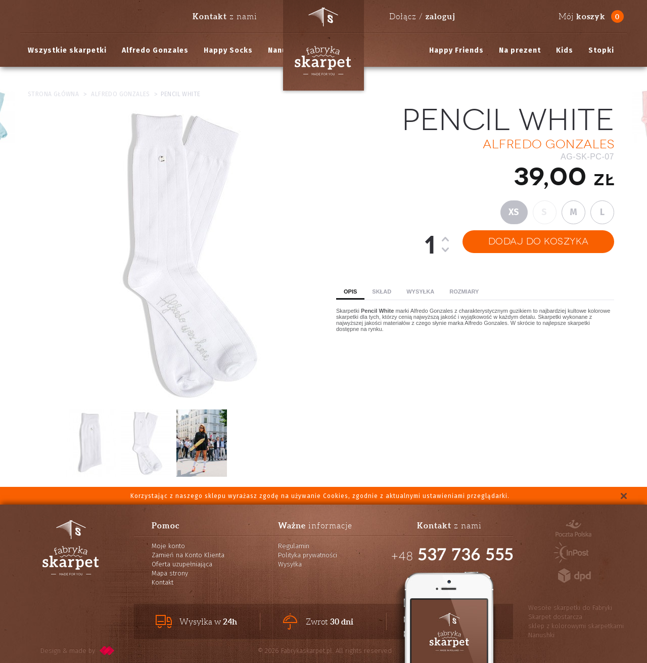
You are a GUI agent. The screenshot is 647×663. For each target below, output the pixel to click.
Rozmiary (464, 291)
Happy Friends (456, 50)
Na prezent (520, 50)
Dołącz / (422, 16)
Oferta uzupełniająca (182, 564)
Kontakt (162, 582)
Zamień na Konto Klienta (188, 555)
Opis (350, 291)
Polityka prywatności (307, 555)
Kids (564, 50)
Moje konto (168, 546)
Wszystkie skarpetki (67, 50)
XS (514, 212)
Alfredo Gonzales (155, 50)
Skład (381, 291)
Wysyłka (420, 291)
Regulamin (293, 546)
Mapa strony (170, 573)
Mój (582, 16)
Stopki (601, 50)
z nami (225, 16)
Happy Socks (228, 50)
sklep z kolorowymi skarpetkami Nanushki (576, 630)
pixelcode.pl (107, 650)
